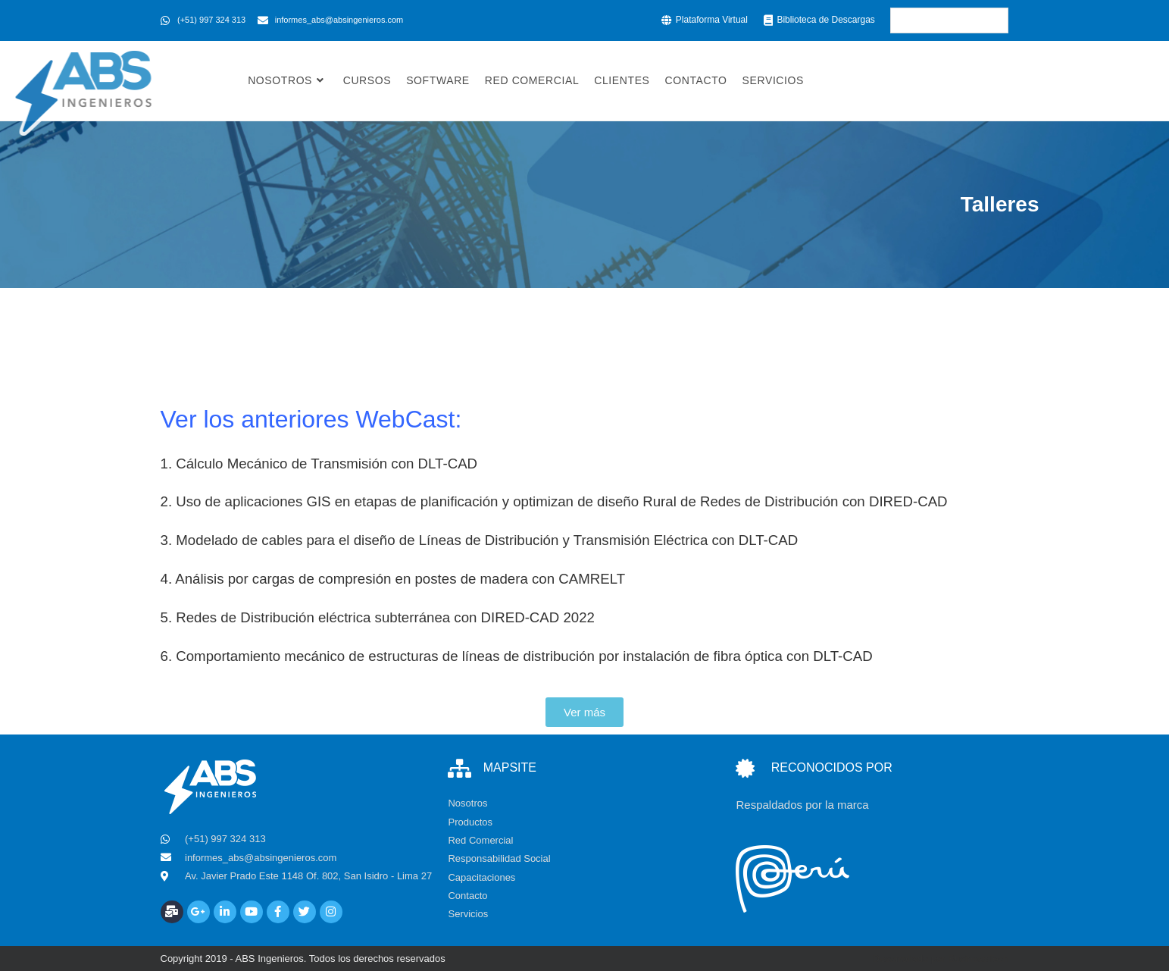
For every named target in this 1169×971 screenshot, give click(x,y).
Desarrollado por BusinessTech (941, 958)
